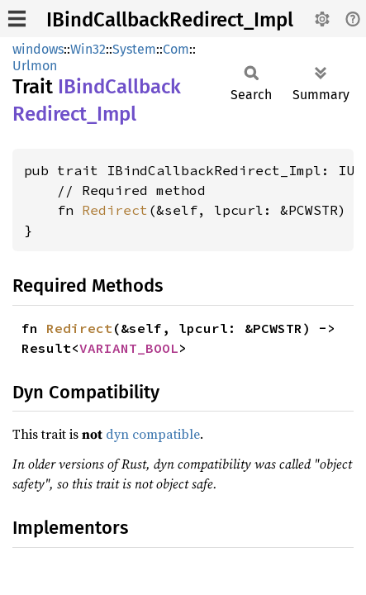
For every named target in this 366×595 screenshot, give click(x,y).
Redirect (115, 210)
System (134, 49)
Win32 (88, 49)
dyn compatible (153, 434)
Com (176, 49)
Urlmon (34, 66)
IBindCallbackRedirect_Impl (169, 19)
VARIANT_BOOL (128, 348)
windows (38, 49)
